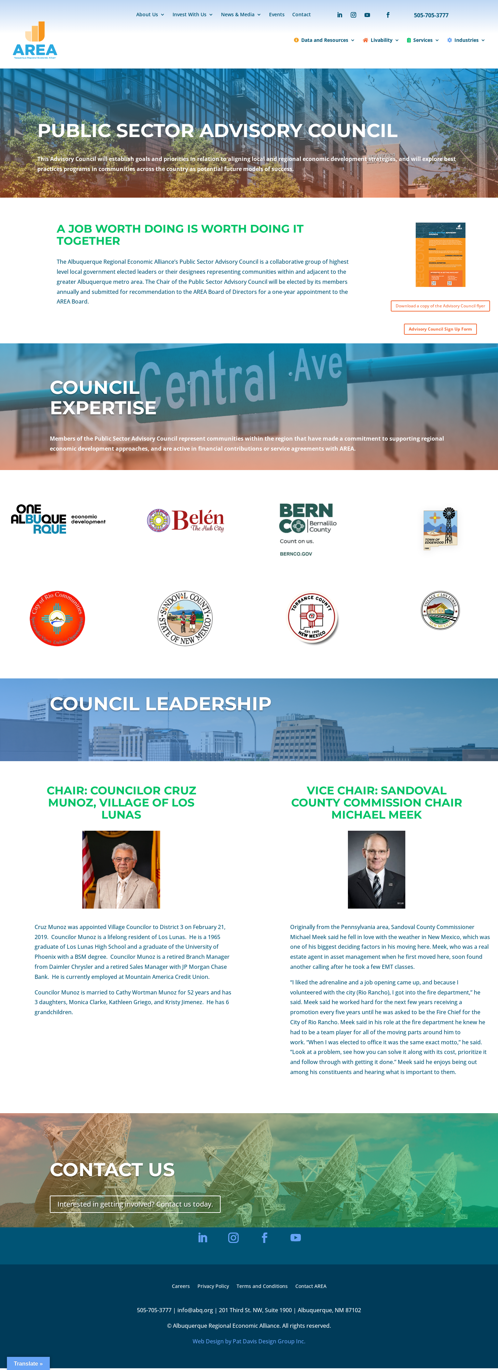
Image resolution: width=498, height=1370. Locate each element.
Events (277, 15)
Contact (301, 15)
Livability (378, 40)
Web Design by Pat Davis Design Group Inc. (249, 1343)
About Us (147, 15)
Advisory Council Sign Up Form (440, 331)
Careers (181, 1288)
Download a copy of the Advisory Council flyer (440, 306)
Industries (463, 40)
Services (420, 40)
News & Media (238, 15)
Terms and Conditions (262, 1288)
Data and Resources (321, 40)
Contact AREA (310, 1288)
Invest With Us (189, 15)
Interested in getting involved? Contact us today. (135, 1205)
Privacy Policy (213, 1288)
